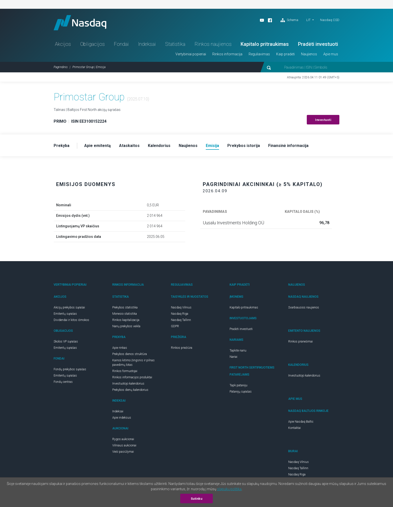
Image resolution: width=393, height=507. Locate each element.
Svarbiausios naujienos (303, 307)
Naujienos (309, 54)
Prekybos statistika (125, 307)
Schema (289, 20)
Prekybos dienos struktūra (129, 354)
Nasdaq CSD (329, 20)
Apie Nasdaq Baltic (301, 421)
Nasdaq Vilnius (181, 307)
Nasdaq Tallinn (181, 320)
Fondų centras (63, 382)
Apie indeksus (121, 417)
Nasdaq (80, 22)
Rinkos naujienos (213, 44)
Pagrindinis (61, 67)
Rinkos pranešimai (300, 341)
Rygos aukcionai (123, 439)
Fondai (121, 44)
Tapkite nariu (238, 350)
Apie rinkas (119, 348)
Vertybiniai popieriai (190, 54)
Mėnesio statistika (124, 313)
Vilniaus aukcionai (124, 445)
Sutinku (197, 498)
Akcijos (63, 44)
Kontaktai (294, 428)
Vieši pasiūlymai (123, 451)
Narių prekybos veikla (126, 326)
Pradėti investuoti (318, 44)
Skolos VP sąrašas (66, 341)
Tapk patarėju (238, 385)
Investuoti (323, 120)
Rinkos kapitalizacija (125, 320)
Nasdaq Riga (179, 313)
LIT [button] (308, 20)
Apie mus (330, 54)
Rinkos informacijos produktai (132, 377)
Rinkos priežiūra (181, 348)
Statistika (175, 44)
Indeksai (147, 44)
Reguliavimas (259, 54)
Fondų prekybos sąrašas (70, 369)
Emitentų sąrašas (65, 313)
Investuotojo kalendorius (128, 383)
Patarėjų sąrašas (241, 391)
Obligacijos (92, 44)
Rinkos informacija (227, 54)
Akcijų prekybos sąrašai (69, 307)
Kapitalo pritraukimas (265, 44)
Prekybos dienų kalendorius (130, 390)
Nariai (233, 357)
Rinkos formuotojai (124, 371)
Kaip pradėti (285, 54)
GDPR (175, 326)
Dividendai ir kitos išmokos (71, 320)
